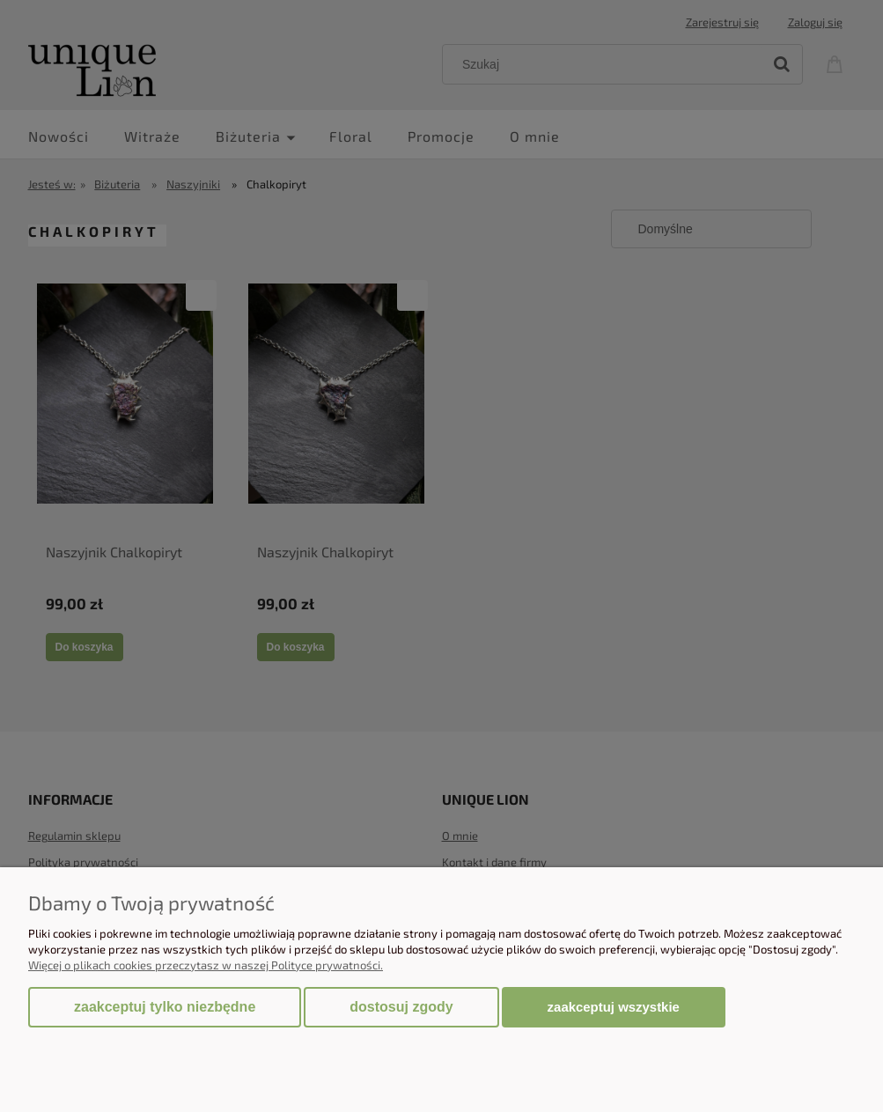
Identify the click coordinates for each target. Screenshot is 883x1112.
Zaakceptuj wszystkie (614, 1006)
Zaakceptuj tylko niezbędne (164, 1006)
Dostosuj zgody (401, 1006)
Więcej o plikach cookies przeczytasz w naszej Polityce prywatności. (205, 965)
